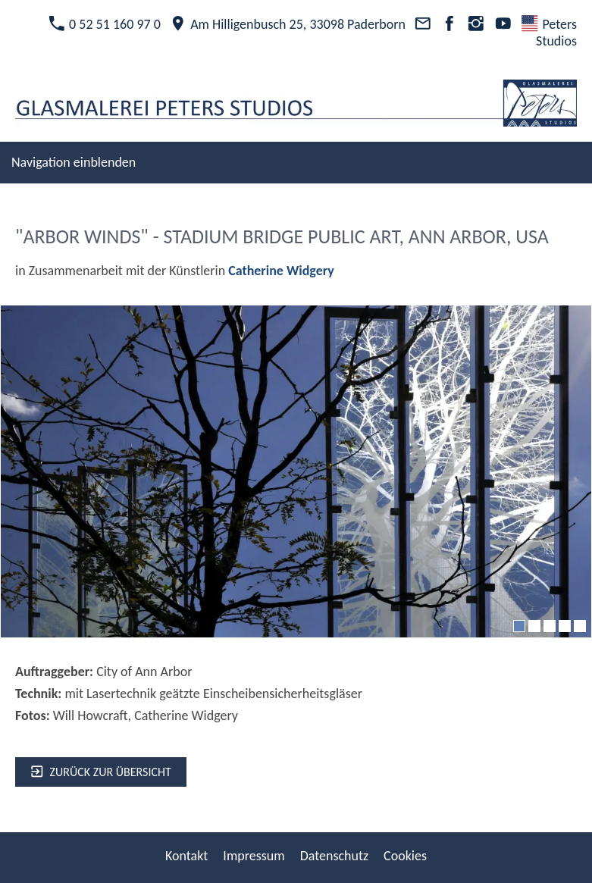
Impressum (253, 855)
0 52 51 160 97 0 (105, 24)
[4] (565, 626)
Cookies (405, 855)
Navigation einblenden (73, 162)
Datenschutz (334, 855)
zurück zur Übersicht (100, 772)
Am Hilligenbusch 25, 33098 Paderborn (288, 24)
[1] (519, 626)
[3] (549, 626)
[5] (580, 626)
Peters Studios (549, 32)
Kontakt (186, 855)
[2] (534, 626)
